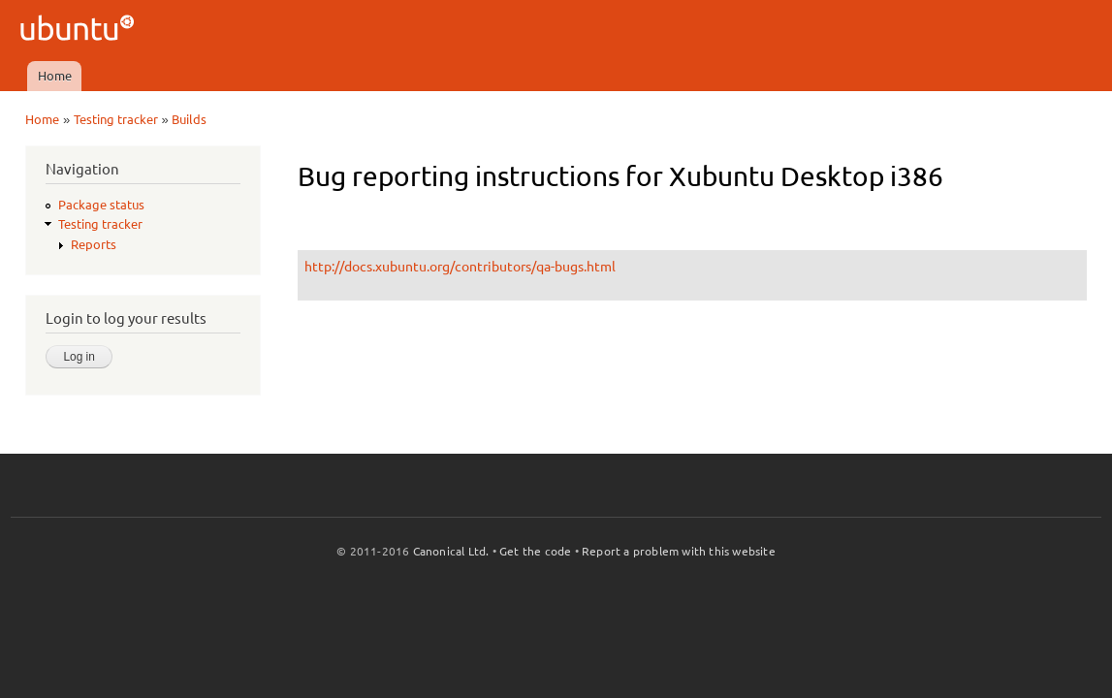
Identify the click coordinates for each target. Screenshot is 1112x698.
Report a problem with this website (679, 551)
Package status (101, 204)
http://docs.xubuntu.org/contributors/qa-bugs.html (460, 266)
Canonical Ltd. (451, 551)
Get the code (535, 551)
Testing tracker (116, 119)
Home (55, 75)
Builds (189, 119)
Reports (93, 244)
